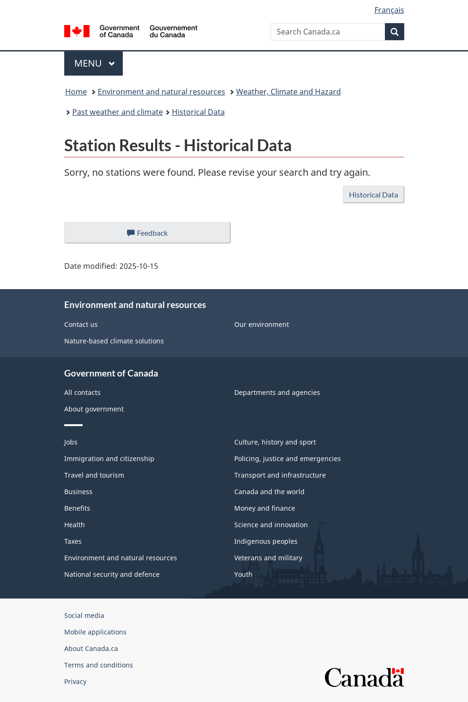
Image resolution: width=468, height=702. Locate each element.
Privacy (75, 681)
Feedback (156, 235)
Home (76, 91)
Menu (95, 63)
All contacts (82, 392)
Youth (243, 574)
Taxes (73, 541)
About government (94, 408)
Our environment (261, 324)
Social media (84, 615)
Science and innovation (271, 524)
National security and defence (112, 574)
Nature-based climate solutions (114, 340)
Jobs (70, 441)
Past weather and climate (117, 112)
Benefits (77, 508)
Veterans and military (268, 557)
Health (74, 524)
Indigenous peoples (266, 541)
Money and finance (264, 508)
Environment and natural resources (161, 91)
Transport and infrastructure (280, 475)
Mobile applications (95, 631)
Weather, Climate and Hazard (288, 91)
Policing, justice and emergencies (287, 458)
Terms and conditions (98, 664)
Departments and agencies (277, 392)
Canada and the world (269, 491)
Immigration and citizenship (109, 458)
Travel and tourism (94, 475)
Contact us (81, 324)
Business (78, 491)
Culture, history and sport (275, 441)
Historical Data (198, 112)
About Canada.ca (91, 648)
